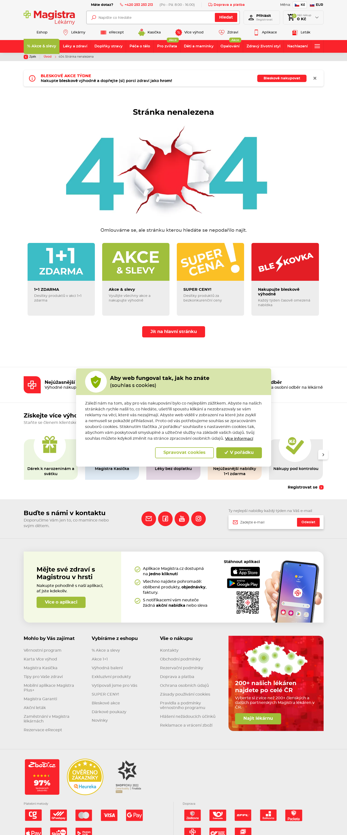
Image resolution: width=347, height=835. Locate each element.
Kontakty (169, 650)
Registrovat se (302, 487)
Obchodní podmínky (180, 659)
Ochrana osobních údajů (184, 686)
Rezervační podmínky (181, 668)
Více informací (239, 439)
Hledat (226, 17)
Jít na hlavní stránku (173, 332)
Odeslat (308, 522)
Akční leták (35, 708)
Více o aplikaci (61, 602)
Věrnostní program (42, 650)
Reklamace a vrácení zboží (186, 725)
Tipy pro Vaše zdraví (43, 677)
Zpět (30, 57)
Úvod (48, 56)
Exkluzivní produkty (111, 677)
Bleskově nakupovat (282, 78)
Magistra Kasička (41, 668)
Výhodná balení (107, 668)
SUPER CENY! (105, 694)
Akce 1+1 (100, 659)
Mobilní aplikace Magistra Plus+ (49, 688)
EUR (316, 4)
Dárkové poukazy (109, 712)
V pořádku (239, 452)
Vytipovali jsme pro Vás (114, 686)
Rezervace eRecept (43, 730)
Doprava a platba (226, 4)
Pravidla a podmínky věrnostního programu (182, 705)
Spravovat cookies (184, 452)
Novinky (100, 720)
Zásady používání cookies (185, 694)
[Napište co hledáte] (163, 17)
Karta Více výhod (40, 659)
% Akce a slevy (106, 650)
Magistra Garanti (40, 699)
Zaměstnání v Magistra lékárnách (46, 719)
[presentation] (323, 454)
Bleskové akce (106, 703)
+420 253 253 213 (136, 5)
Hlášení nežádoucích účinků (188, 717)
